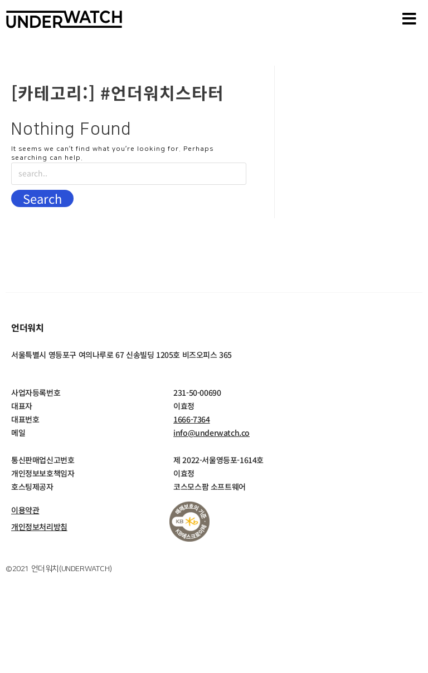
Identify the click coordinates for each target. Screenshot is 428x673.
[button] (409, 19)
